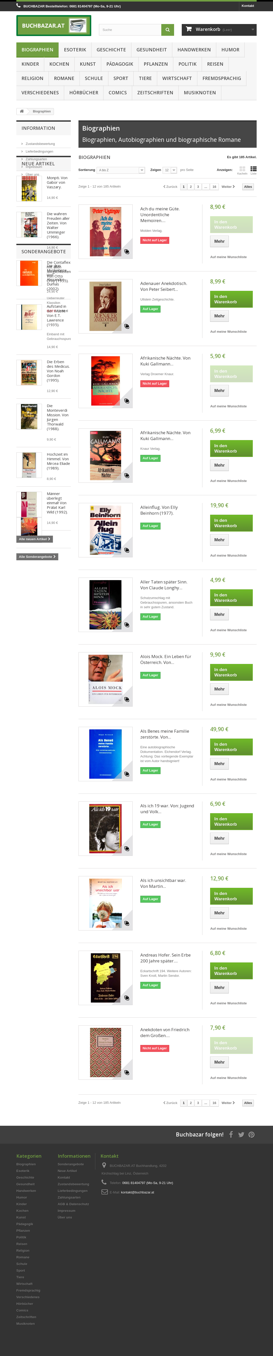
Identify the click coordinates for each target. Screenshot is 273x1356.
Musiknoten (200, 92)
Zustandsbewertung (40, 142)
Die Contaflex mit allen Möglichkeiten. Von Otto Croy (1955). (59, 299)
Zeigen (155, 170)
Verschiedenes (40, 92)
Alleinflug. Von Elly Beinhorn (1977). (159, 510)
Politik (187, 64)
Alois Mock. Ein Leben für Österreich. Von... (165, 659)
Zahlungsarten (36, 157)
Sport (120, 78)
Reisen (215, 64)
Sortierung (86, 170)
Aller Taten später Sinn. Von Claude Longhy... (163, 585)
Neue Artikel (38, 192)
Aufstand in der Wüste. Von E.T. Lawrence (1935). (56, 343)
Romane (64, 78)
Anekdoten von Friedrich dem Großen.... (164, 1032)
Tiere (145, 78)
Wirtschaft (177, 78)
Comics (118, 92)
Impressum (33, 165)
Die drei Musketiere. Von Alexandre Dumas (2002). (57, 611)
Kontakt (248, 6)
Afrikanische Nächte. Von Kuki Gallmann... (165, 361)
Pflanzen (156, 64)
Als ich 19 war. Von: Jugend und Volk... (167, 808)
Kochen (59, 64)
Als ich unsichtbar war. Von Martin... (163, 883)
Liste (254, 170)
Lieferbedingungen (39, 149)
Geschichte (111, 50)
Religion (32, 78)
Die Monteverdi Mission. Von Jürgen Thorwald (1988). (58, 445)
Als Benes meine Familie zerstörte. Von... (164, 734)
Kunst (88, 64)
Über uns (32, 172)
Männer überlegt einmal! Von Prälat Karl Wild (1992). (57, 531)
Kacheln (242, 170)
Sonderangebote (43, 586)
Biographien (37, 50)
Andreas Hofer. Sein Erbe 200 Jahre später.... (165, 958)
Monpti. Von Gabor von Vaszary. (57, 210)
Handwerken (194, 50)
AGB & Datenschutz (73, 1204)
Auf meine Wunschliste (228, 257)
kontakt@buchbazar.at (137, 1192)
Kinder (30, 64)
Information (38, 128)
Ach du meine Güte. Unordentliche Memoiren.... (160, 214)
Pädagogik (119, 64)
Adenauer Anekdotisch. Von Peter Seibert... (163, 286)
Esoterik (75, 50)
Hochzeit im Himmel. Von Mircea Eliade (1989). (58, 489)
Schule (94, 78)
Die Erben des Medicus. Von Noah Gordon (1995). (58, 399)
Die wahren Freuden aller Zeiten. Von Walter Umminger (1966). (58, 253)
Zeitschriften (155, 92)
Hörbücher (83, 92)
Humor (230, 50)
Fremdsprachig (221, 78)
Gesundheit (151, 50)
